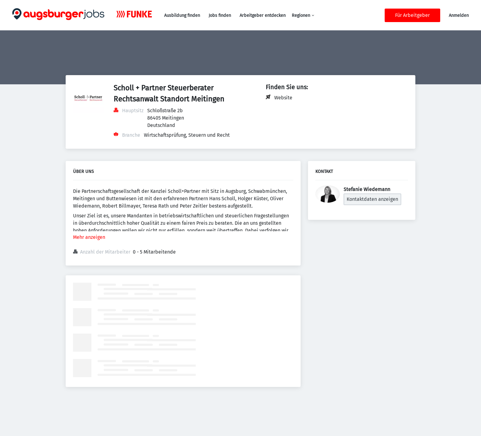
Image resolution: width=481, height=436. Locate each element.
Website (283, 98)
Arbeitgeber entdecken (263, 15)
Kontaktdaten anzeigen (372, 199)
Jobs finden (220, 15)
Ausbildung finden (182, 15)
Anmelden (459, 15)
